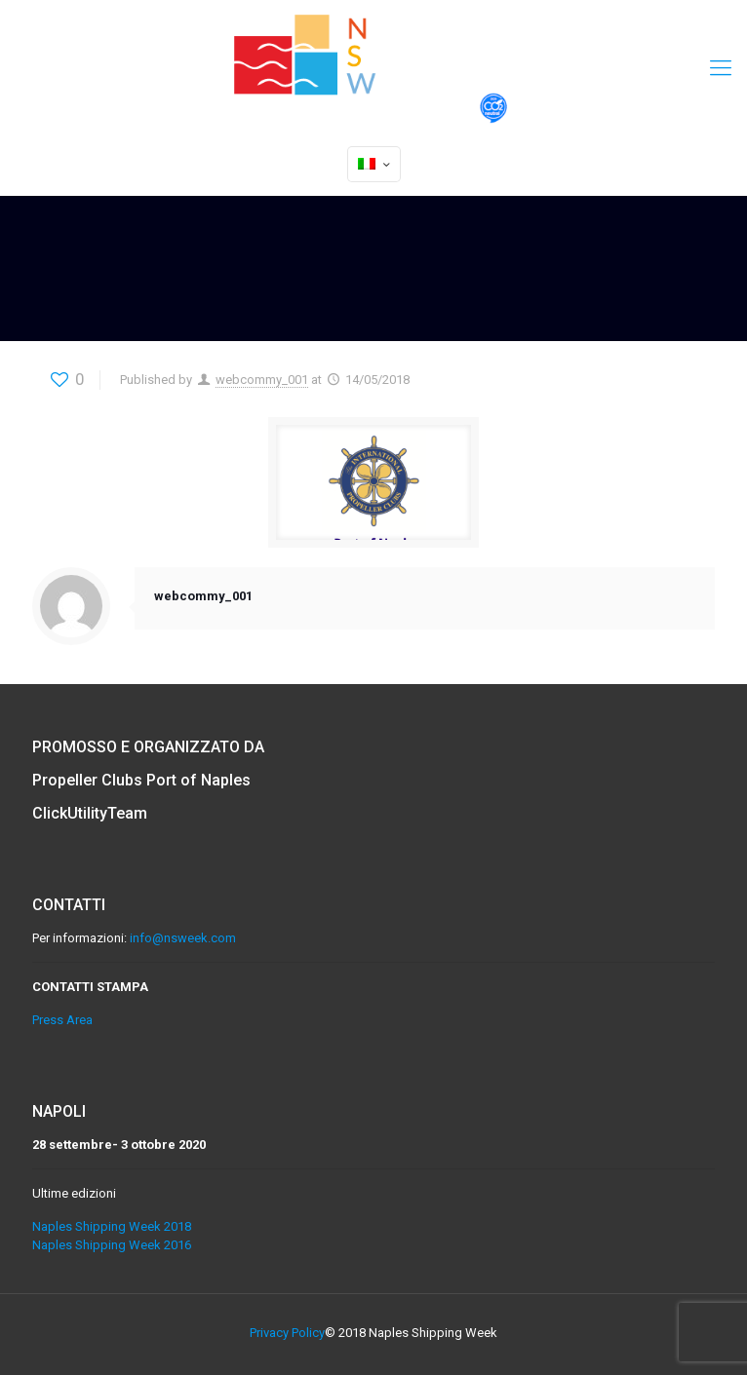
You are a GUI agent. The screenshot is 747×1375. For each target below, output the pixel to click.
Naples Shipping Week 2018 (111, 1226)
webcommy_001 (262, 379)
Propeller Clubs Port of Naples (141, 780)
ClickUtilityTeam (89, 813)
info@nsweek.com (183, 938)
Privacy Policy (287, 1332)
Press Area (62, 1019)
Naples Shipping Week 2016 (111, 1245)
